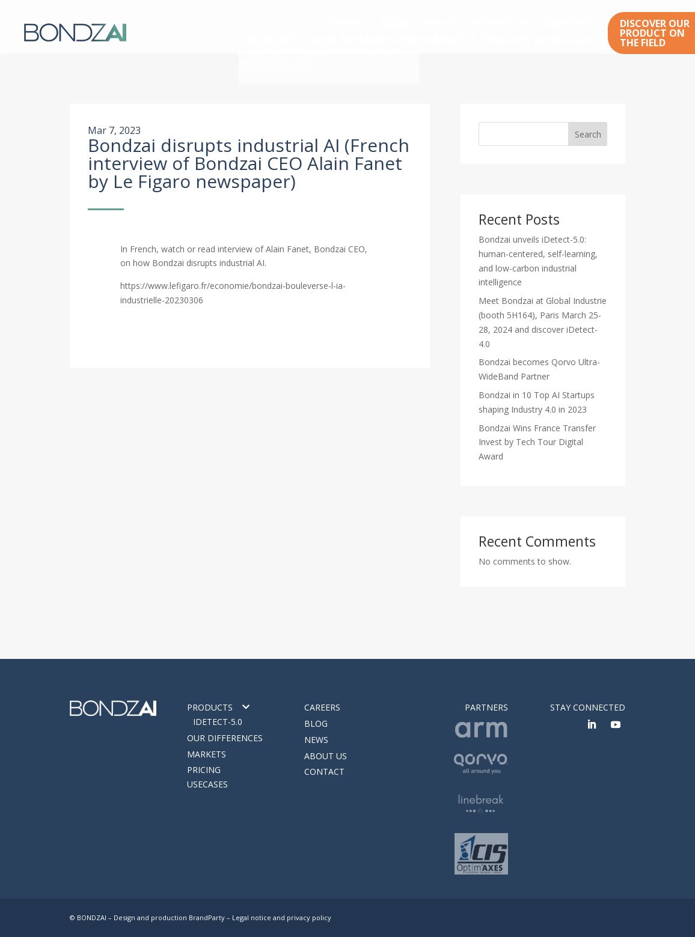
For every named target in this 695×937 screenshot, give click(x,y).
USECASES (570, 38)
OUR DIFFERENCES (350, 38)
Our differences (225, 738)
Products (210, 707)
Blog (460, 19)
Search (588, 134)
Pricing (204, 769)
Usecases (207, 784)
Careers (423, 19)
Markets (206, 754)
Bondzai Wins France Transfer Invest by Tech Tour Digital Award (537, 442)
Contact (579, 19)
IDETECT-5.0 (217, 721)
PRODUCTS (260, 38)
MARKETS (438, 38)
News (493, 19)
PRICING (503, 38)
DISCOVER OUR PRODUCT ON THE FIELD (655, 33)
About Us (534, 19)
